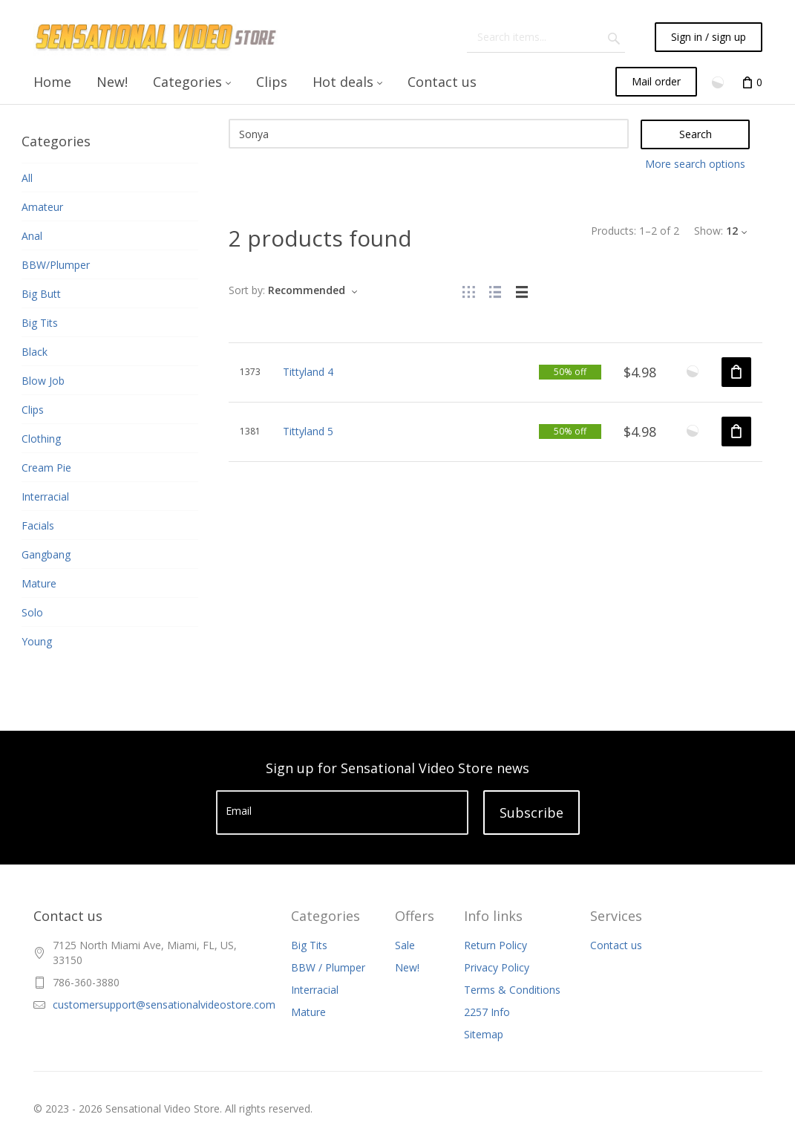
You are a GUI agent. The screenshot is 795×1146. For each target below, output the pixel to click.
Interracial (314, 990)
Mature (308, 1012)
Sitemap (483, 1034)
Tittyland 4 (308, 372)
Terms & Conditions (512, 990)
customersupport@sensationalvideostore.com (164, 1004)
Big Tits (309, 945)
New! (407, 967)
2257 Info (487, 1012)
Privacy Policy (496, 967)
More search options (695, 164)
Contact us (616, 945)
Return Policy (495, 945)
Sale (405, 945)
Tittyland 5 (308, 431)
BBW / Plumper (328, 967)
